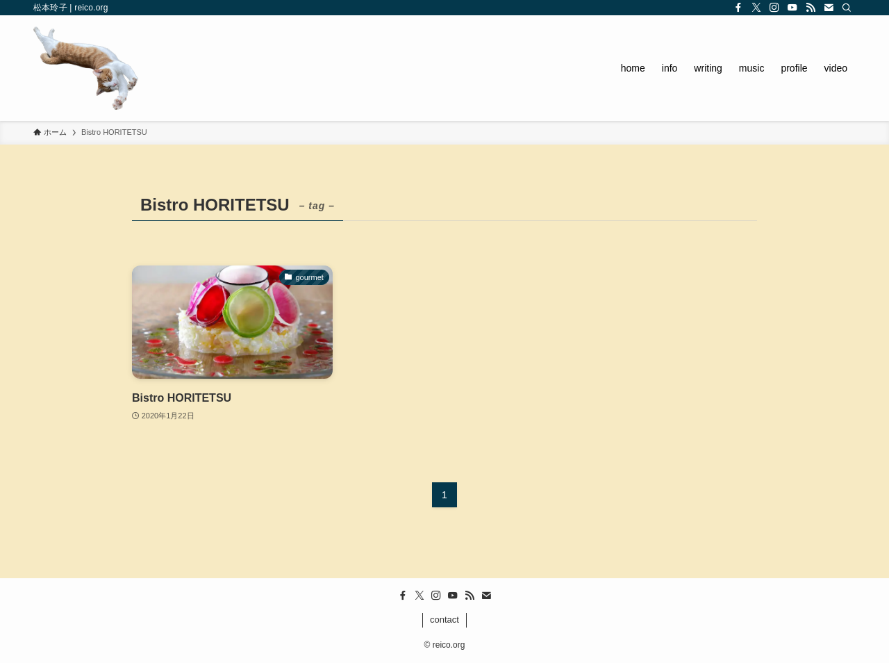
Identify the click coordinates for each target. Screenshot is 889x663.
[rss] (810, 7)
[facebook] (738, 7)
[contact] (829, 7)
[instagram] (774, 7)
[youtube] (792, 7)
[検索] (847, 7)
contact (444, 619)
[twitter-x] (756, 7)
